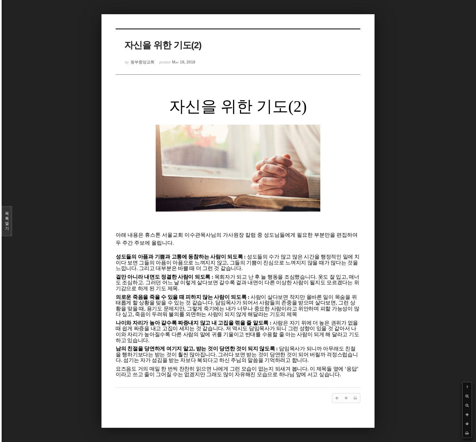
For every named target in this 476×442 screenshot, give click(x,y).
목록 (7, 221)
